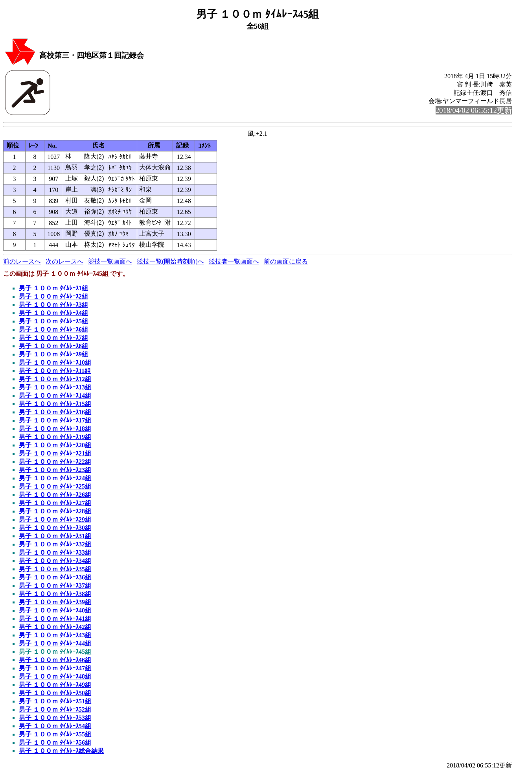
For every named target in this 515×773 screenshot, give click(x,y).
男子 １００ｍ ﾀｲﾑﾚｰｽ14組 (55, 395)
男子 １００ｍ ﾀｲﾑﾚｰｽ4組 (53, 313)
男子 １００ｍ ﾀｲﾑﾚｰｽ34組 (55, 560)
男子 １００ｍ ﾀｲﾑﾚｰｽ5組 (53, 321)
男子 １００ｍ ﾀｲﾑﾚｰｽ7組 (53, 337)
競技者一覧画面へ (234, 261)
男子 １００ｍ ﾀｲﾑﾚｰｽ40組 (55, 610)
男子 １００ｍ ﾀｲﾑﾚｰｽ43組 (55, 635)
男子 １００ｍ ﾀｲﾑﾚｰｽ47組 (55, 668)
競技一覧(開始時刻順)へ (170, 261)
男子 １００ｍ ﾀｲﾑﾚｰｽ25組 (55, 486)
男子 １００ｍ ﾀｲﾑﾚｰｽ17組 (55, 420)
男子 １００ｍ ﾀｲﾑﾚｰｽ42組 (55, 627)
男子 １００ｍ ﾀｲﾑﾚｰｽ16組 (55, 412)
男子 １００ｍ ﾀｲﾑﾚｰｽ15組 (55, 403)
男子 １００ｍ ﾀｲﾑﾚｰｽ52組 (55, 709)
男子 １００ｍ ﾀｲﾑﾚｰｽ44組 (55, 643)
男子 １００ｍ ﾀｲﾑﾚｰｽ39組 (55, 602)
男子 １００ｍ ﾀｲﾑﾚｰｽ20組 (55, 445)
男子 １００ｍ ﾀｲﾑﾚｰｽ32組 (55, 544)
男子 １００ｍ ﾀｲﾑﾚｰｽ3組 (53, 304)
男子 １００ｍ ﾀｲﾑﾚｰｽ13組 (55, 387)
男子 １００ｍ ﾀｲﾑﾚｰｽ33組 (55, 552)
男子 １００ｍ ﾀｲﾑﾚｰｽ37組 (55, 585)
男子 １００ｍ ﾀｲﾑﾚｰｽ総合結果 (61, 750)
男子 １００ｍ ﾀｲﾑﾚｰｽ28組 (55, 511)
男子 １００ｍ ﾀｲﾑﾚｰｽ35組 (55, 569)
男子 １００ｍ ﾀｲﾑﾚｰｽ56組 (55, 742)
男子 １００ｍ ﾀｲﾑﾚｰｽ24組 (55, 478)
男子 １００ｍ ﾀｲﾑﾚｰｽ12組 (55, 379)
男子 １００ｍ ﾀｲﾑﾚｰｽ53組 (55, 717)
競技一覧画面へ (110, 261)
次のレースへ (64, 261)
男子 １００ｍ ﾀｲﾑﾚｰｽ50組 (55, 693)
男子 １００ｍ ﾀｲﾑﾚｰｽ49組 (55, 684)
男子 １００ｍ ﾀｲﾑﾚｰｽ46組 (55, 660)
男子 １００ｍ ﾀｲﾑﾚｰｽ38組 (55, 593)
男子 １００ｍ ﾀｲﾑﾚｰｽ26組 (55, 494)
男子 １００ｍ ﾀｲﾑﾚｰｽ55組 (55, 734)
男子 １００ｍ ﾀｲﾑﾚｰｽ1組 (53, 288)
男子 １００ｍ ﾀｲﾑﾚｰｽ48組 (55, 676)
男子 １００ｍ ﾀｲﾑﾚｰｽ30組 (55, 527)
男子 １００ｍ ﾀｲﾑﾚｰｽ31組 (55, 536)
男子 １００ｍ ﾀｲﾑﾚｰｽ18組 (55, 428)
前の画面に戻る (286, 261)
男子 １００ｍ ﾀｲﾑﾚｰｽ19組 (55, 437)
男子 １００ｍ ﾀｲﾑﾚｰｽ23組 (55, 470)
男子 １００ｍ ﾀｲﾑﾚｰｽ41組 (55, 618)
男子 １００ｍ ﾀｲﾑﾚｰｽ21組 (55, 453)
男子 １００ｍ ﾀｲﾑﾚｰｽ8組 (53, 346)
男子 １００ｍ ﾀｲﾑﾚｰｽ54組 (55, 726)
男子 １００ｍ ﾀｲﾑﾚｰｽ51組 (55, 701)
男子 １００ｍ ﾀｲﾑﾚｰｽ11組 (55, 370)
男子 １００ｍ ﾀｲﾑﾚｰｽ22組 (55, 461)
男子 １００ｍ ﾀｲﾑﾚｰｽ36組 (55, 577)
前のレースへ (22, 261)
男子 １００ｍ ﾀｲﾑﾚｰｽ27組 (55, 503)
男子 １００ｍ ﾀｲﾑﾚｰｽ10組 (55, 362)
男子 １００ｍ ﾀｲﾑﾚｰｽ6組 (53, 329)
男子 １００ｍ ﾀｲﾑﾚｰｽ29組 (55, 519)
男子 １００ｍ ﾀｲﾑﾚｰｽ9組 (53, 354)
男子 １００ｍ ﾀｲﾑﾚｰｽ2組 (53, 296)
